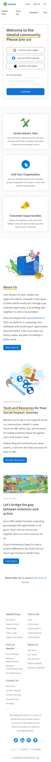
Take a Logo (11, 632)
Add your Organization (12, 660)
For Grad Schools (13, 673)
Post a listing (12, 654)
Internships (33, 624)
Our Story (32, 650)
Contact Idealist (13, 690)
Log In (27, 4)
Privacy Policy (12, 699)
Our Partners (34, 659)
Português (36, 749)
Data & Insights (35, 663)
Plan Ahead (11, 628)
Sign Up (37, 4)
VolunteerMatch (34, 318)
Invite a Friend (12, 624)
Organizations (34, 628)
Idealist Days (5, 12)
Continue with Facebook (25, 58)
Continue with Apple (25, 66)
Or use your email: (14, 75)
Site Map (10, 703)
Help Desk (10, 686)
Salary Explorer (35, 632)
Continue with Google (25, 50)
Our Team (32, 654)
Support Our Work (14, 637)
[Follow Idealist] (16, 740)
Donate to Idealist (36, 667)
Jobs (30, 619)
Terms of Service (13, 694)
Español (24, 749)
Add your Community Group (14, 667)
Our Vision (10, 619)
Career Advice (34, 637)
